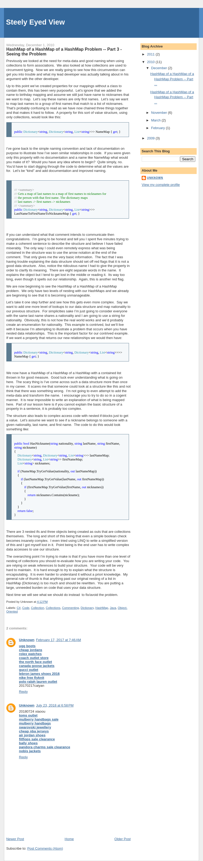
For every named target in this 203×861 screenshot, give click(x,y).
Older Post (122, 839)
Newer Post (15, 839)
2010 (151, 62)
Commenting (70, 607)
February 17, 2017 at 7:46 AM (58, 640)
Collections (53, 607)
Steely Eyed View (35, 22)
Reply (23, 692)
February (158, 128)
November (159, 113)
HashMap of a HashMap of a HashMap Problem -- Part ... (172, 79)
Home (69, 839)
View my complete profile (161, 185)
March (156, 120)
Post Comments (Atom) (45, 848)
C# (18, 607)
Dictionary (87, 607)
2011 (151, 54)
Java (113, 607)
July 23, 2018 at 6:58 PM (54, 705)
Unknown (27, 640)
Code (25, 607)
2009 (151, 138)
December (159, 68)
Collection (37, 607)
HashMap (101, 607)
